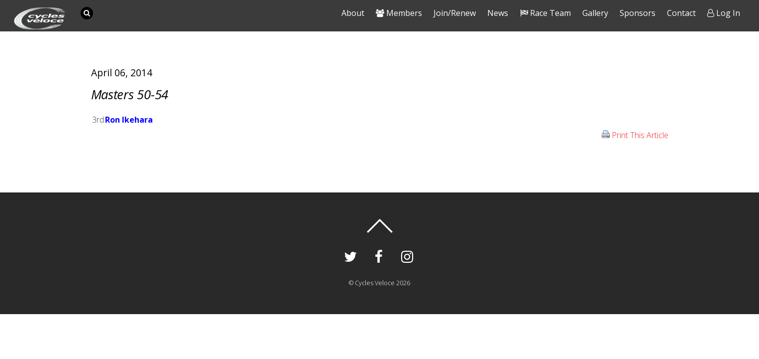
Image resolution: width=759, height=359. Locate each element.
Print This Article (640, 135)
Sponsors (637, 12)
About (352, 12)
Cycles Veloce (375, 283)
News (497, 12)
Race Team (545, 12)
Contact (681, 12)
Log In (723, 12)
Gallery (595, 12)
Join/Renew (455, 12)
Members (399, 12)
